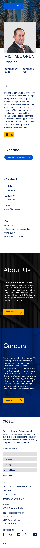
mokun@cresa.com (12, 209)
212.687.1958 (9, 199)
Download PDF (28, 70)
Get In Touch (13, 530)
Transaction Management (19, 157)
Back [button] (19, 5)
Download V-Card (11, 70)
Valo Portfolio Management (17, 486)
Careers (7, 490)
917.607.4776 (9, 190)
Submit (5, 475)
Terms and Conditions (13, 499)
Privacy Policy (10, 495)
